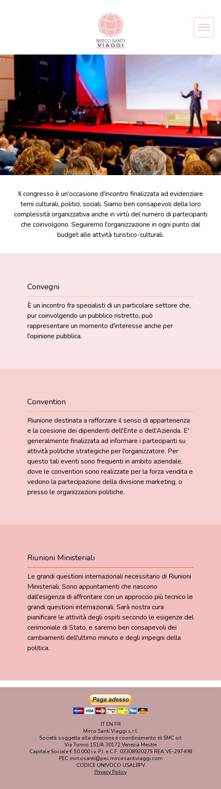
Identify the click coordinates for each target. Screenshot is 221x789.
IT (103, 724)
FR (117, 724)
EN (109, 724)
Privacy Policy (110, 772)
